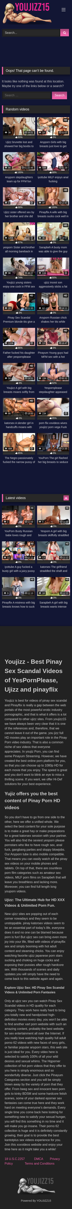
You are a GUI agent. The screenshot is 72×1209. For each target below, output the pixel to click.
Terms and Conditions (40, 1163)
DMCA (38, 1159)
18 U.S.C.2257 (15, 1159)
